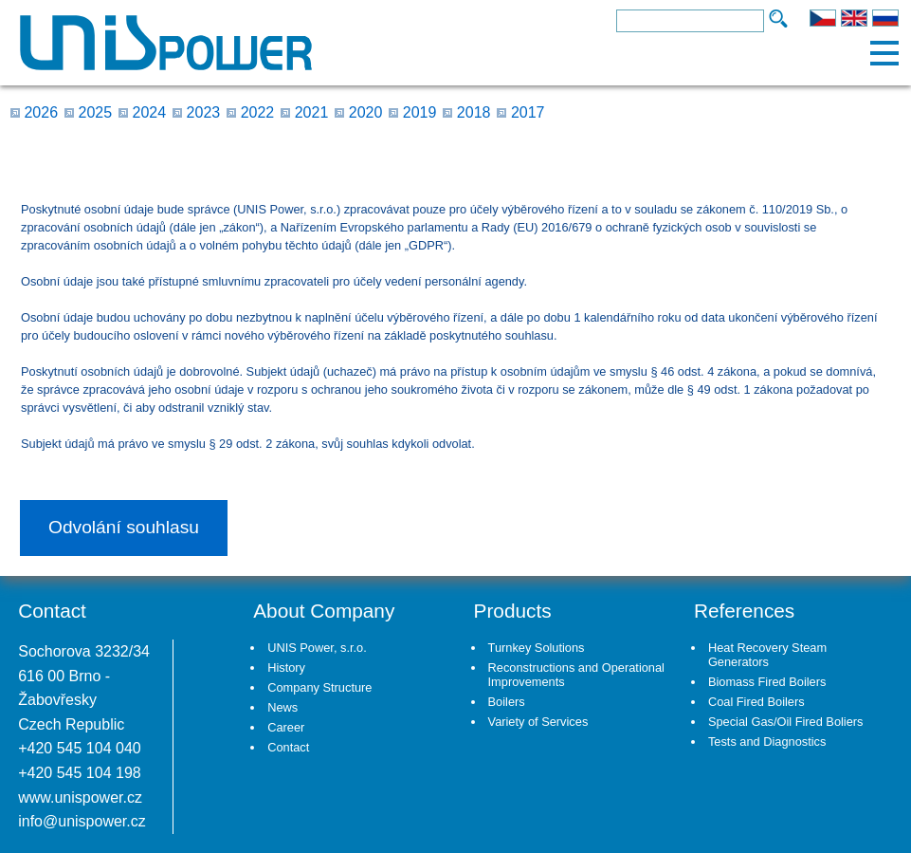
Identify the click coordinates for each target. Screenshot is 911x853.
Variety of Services (538, 721)
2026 (41, 112)
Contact (288, 747)
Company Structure (319, 687)
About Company (323, 610)
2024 (150, 112)
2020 (366, 112)
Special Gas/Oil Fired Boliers (786, 721)
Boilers (506, 702)
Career (285, 727)
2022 (258, 112)
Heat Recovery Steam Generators (767, 654)
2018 (474, 112)
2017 (528, 112)
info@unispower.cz (82, 821)
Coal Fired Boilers (756, 702)
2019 (420, 112)
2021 (312, 112)
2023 (204, 112)
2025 (96, 112)
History (286, 667)
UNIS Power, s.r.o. (317, 647)
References (744, 610)
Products (513, 610)
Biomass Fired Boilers (767, 682)
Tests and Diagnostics (767, 741)
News (282, 707)
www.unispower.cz (80, 797)
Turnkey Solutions (536, 647)
